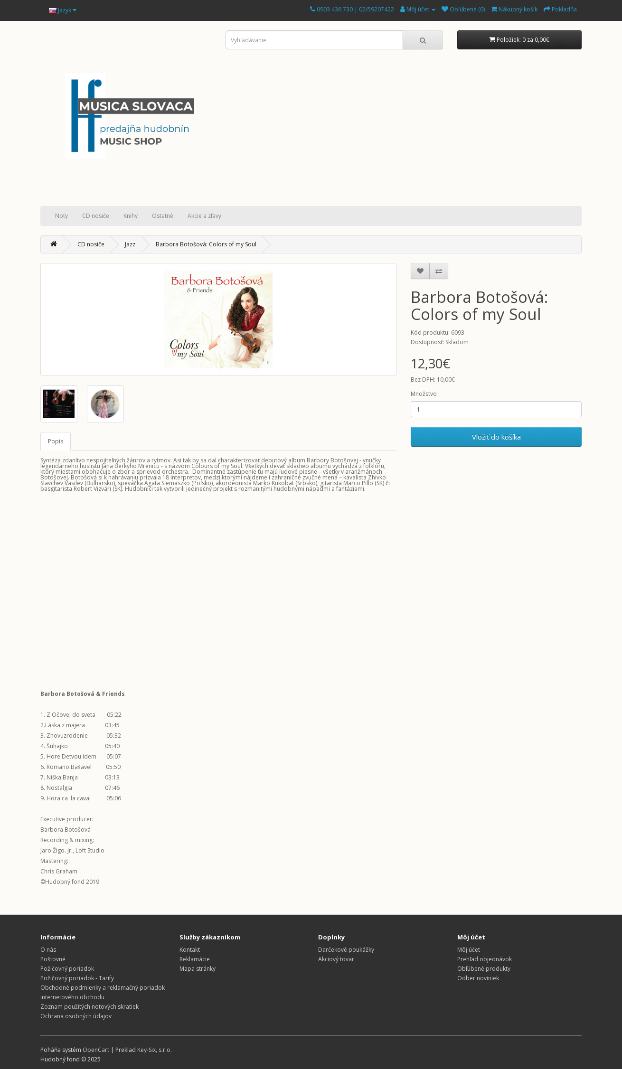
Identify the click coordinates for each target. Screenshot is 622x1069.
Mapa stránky (197, 969)
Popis (55, 441)
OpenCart (96, 1050)
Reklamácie (194, 959)
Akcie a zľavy (204, 216)
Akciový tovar (336, 959)
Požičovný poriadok (67, 969)
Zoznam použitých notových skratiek (89, 1007)
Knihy (130, 216)
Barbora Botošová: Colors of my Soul (206, 244)
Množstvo (424, 394)
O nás (48, 950)
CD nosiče (95, 216)
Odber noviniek (478, 978)
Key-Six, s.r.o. (154, 1050)
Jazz (130, 244)
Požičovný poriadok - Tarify (77, 978)
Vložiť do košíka (496, 436)
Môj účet (468, 950)
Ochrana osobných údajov (76, 1016)
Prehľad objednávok (484, 959)
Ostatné (162, 216)
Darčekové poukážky (346, 950)
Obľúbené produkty (483, 969)
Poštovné (53, 959)
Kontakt (189, 950)
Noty (61, 216)
